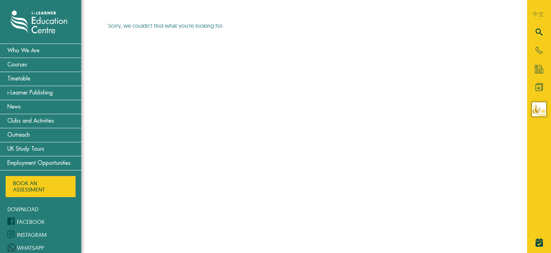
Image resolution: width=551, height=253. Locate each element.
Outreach (18, 135)
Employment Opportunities (39, 163)
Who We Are (23, 50)
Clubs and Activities (30, 121)
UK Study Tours (25, 149)
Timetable (18, 79)
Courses (17, 64)
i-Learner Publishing (30, 93)
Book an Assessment (29, 186)
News (14, 107)
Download (22, 209)
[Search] (539, 32)
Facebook (31, 221)
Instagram (32, 234)
